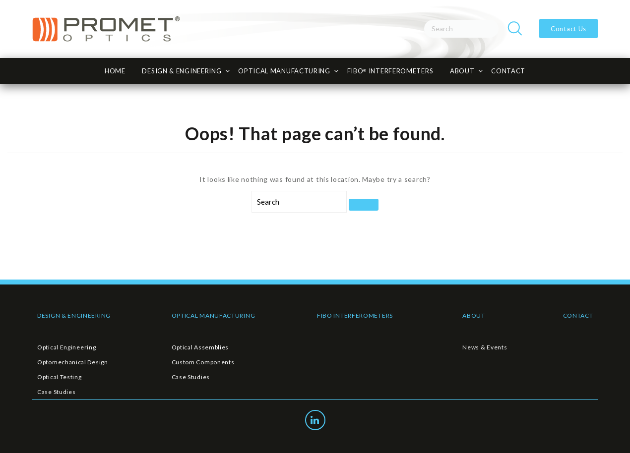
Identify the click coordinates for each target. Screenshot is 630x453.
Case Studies (56, 392)
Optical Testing (59, 377)
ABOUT (473, 315)
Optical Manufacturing (284, 71)
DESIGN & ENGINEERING (74, 315)
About (462, 71)
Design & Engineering (181, 71)
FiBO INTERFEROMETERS (390, 71)
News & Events (484, 347)
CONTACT (508, 71)
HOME (115, 71)
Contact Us (567, 29)
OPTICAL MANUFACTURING (213, 315)
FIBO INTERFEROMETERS (355, 315)
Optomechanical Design (72, 362)
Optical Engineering (66, 347)
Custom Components (203, 362)
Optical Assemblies (200, 347)
